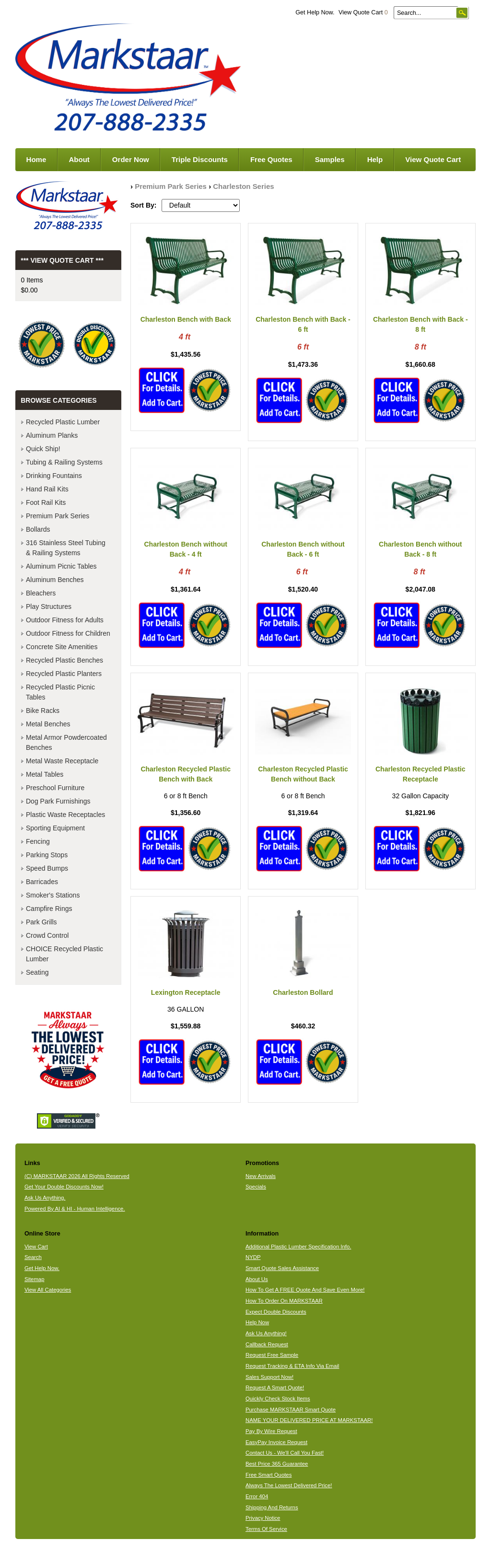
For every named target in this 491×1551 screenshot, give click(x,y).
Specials (256, 1186)
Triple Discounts (200, 159)
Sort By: (143, 205)
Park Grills (41, 922)
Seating (37, 972)
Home (36, 159)
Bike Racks (42, 710)
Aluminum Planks (52, 435)
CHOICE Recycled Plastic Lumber (64, 954)
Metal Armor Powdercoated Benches (66, 742)
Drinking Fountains (54, 475)
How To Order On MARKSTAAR (284, 1301)
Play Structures (48, 606)
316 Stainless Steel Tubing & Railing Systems (65, 548)
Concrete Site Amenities (61, 647)
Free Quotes (271, 159)
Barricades (42, 882)
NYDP (253, 1257)
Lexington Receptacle (186, 992)
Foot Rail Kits (46, 502)
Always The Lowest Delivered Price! (289, 1485)
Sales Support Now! (269, 1377)
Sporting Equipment (55, 828)
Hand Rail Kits (47, 489)
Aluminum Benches (55, 579)
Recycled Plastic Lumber (63, 422)
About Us (257, 1279)
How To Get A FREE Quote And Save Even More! (305, 1290)
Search (33, 1257)
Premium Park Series (171, 186)
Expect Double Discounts (276, 1312)
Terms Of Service (266, 1529)
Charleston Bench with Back (185, 319)
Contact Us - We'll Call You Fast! (285, 1453)
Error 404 (257, 1496)
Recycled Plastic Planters (64, 673)
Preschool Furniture (55, 788)
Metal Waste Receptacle (62, 761)
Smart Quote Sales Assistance (282, 1268)
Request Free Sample (272, 1355)
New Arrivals (261, 1176)
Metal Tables (44, 774)
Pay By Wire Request (271, 1431)
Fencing (38, 841)
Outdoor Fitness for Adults (65, 620)
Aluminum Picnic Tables (61, 566)
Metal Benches (48, 724)
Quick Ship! (43, 449)
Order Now (130, 159)
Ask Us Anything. (45, 1198)
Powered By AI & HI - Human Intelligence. (74, 1209)
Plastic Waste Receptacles (65, 814)
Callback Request (267, 1344)
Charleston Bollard (303, 992)
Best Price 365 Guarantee (277, 1464)
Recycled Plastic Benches (64, 660)
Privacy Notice (263, 1518)
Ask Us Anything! (266, 1333)
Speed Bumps (47, 868)
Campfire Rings (49, 908)
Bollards (38, 529)
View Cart (36, 1246)
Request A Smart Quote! (275, 1387)
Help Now (257, 1322)
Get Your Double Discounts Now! (64, 1186)
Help (375, 159)
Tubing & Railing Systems (64, 462)
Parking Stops (47, 855)
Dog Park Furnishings (58, 801)
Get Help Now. (314, 12)
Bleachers (41, 593)
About (79, 159)
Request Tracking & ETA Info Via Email (292, 1366)
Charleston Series (243, 186)
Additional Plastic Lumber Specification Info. (298, 1246)
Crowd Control (47, 935)
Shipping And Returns (272, 1507)
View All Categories (47, 1290)
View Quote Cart (363, 12)
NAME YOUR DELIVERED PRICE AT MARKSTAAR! (309, 1420)
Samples (330, 159)
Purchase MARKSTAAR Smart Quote (291, 1409)
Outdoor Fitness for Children (68, 633)
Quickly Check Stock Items (278, 1398)
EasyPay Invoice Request (276, 1442)
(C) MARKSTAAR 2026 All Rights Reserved (76, 1176)
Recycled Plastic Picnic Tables (60, 692)
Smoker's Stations (53, 895)
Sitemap (34, 1279)
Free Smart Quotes (269, 1475)
